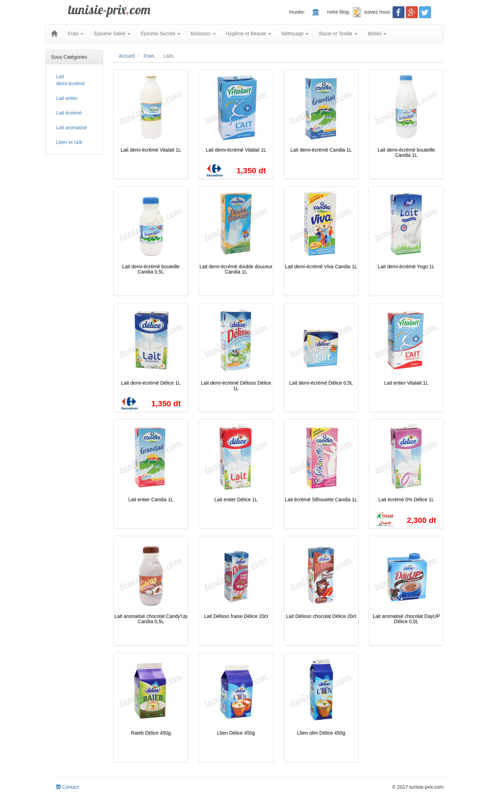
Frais (75, 33)
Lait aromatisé (71, 127)
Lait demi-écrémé (70, 80)
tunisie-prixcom (109, 9)
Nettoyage (295, 33)
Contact (67, 787)
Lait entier (67, 98)
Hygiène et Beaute (248, 33)
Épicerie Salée (112, 33)
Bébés (377, 33)
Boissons (203, 33)
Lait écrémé (69, 113)
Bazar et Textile (338, 33)
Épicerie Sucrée (160, 33)
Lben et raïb (69, 142)
